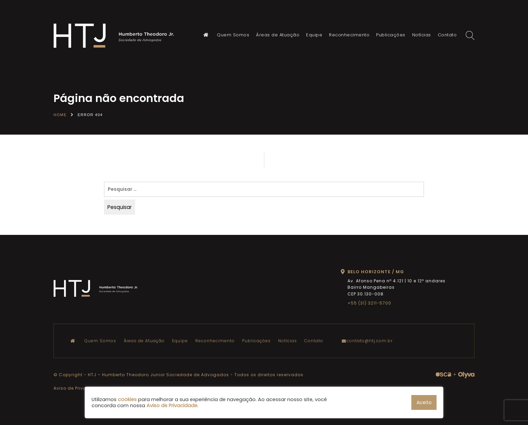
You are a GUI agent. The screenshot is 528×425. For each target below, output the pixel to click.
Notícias (421, 35)
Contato (447, 35)
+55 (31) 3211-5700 (369, 303)
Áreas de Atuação (277, 35)
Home (60, 115)
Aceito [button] (424, 402)
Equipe (314, 35)
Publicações (390, 35)
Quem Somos (233, 35)
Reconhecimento (349, 35)
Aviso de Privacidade (79, 388)
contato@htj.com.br (369, 341)
